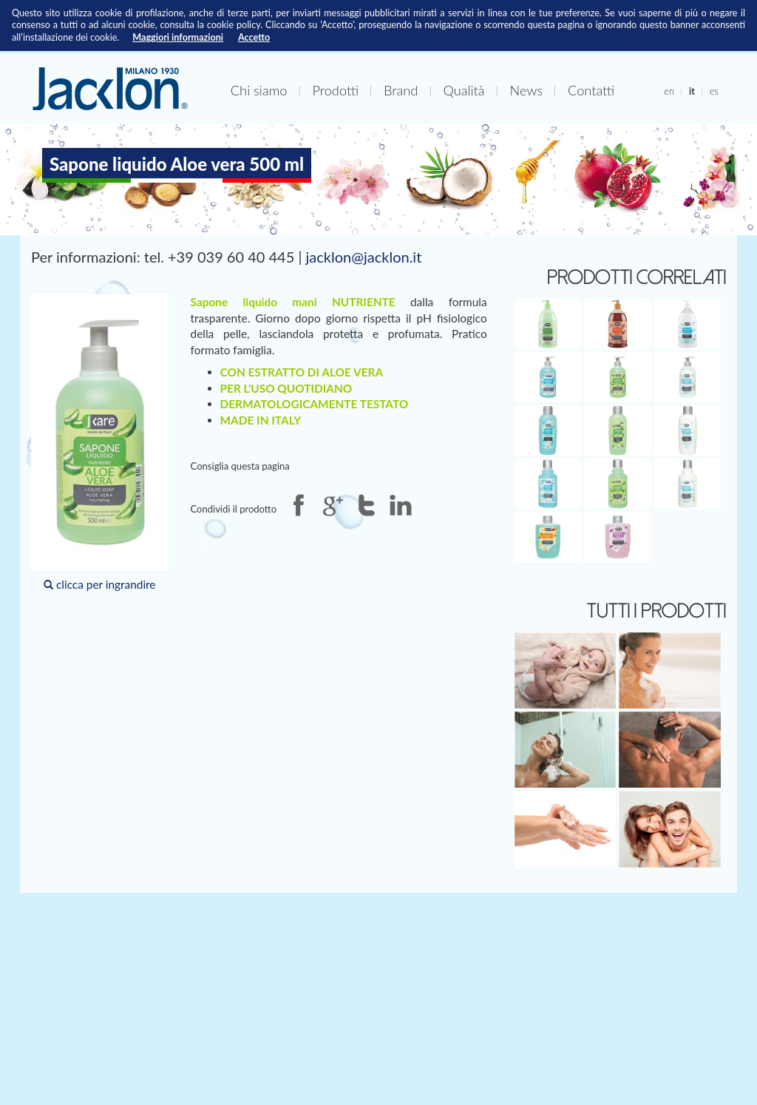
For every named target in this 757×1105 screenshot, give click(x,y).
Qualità (463, 90)
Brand (401, 90)
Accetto (254, 37)
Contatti (591, 90)
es (714, 91)
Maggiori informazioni (177, 37)
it (692, 91)
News (526, 90)
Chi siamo (259, 90)
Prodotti (335, 90)
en (669, 91)
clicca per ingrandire (100, 442)
